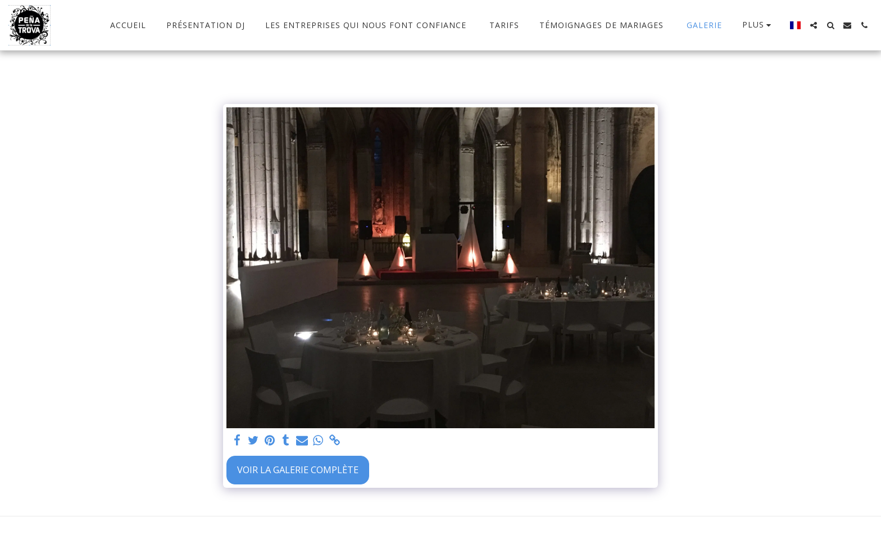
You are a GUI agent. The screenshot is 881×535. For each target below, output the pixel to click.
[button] (813, 25)
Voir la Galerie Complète (297, 469)
